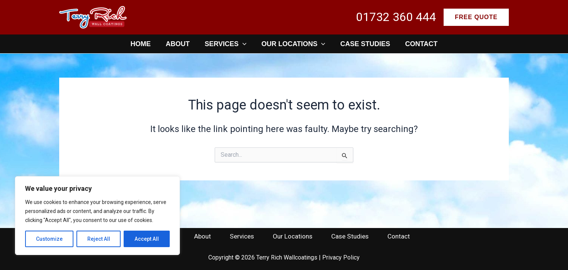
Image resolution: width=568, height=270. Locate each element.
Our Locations (293, 43)
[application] (243, 43)
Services (226, 43)
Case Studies (365, 44)
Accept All (147, 239)
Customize (49, 239)
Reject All (98, 239)
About (178, 44)
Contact (421, 44)
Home (140, 44)
